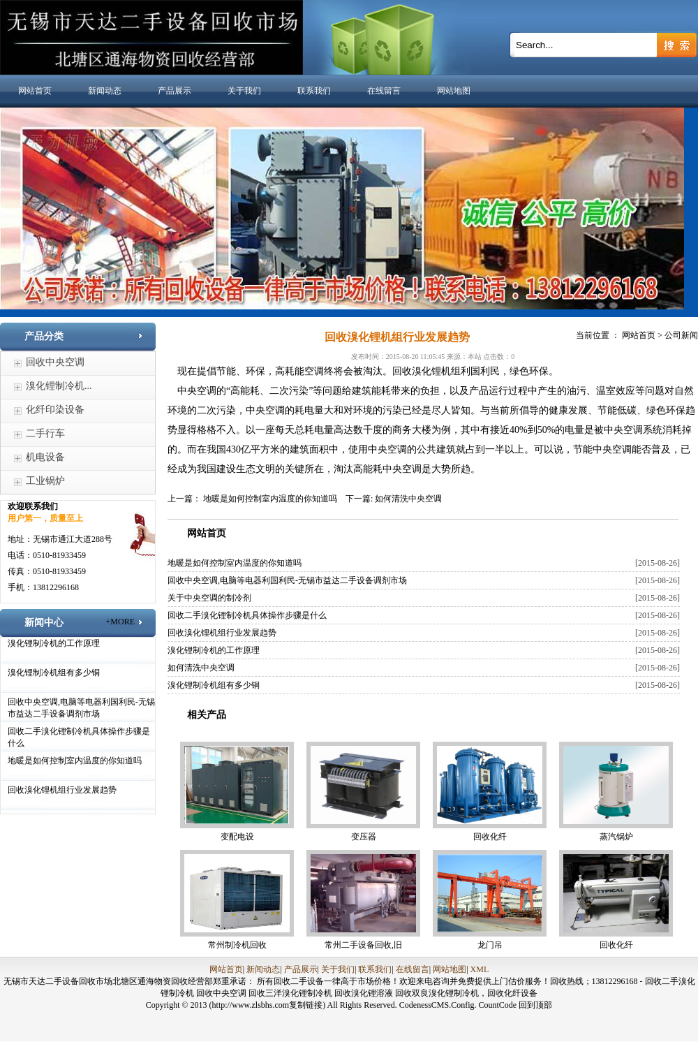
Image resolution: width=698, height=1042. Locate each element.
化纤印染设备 (55, 409)
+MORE (120, 621)
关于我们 (244, 91)
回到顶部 (535, 1005)
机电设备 (45, 457)
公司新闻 (681, 335)
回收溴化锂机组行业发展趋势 (62, 790)
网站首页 (35, 91)
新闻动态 (104, 91)
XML (479, 969)
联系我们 (314, 91)
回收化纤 (490, 837)
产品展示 (174, 91)
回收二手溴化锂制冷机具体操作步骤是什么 (247, 615)
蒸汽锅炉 (616, 837)
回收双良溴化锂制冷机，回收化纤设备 (466, 993)
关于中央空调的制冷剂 (209, 598)
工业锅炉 (45, 481)
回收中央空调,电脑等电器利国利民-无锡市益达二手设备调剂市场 (287, 580)
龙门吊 (490, 945)
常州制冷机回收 (237, 945)
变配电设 (237, 837)
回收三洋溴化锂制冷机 (291, 993)
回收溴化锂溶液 (364, 993)
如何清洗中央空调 (408, 499)
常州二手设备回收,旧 (363, 945)
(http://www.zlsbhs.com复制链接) (267, 1005)
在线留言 (384, 91)
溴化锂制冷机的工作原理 (54, 643)
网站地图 (453, 91)
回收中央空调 (55, 362)
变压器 (363, 837)
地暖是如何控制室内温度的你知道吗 (75, 760)
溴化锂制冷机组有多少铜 (54, 672)
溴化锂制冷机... (59, 386)
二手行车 (45, 433)
